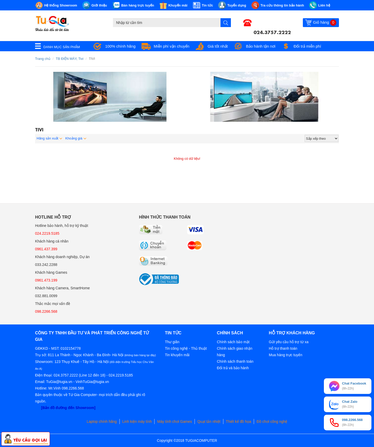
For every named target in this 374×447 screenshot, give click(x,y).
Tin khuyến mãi (177, 355)
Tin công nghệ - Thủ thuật (186, 348)
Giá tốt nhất (218, 46)
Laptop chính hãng (102, 421)
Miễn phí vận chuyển (171, 46)
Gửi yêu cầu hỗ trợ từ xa (289, 342)
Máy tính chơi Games (174, 421)
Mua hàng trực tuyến (285, 355)
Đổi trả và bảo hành (233, 368)
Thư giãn (172, 342)
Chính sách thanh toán (235, 361)
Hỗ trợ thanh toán (283, 348)
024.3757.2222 (272, 32)
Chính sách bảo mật (233, 342)
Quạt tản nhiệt (209, 421)
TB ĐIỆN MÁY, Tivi (69, 59)
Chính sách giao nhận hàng (234, 351)
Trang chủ (42, 59)
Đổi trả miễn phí (307, 46)
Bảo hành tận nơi (260, 46)
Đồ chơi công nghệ (272, 421)
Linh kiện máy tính (137, 421)
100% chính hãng (120, 46)
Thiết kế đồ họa (238, 421)
